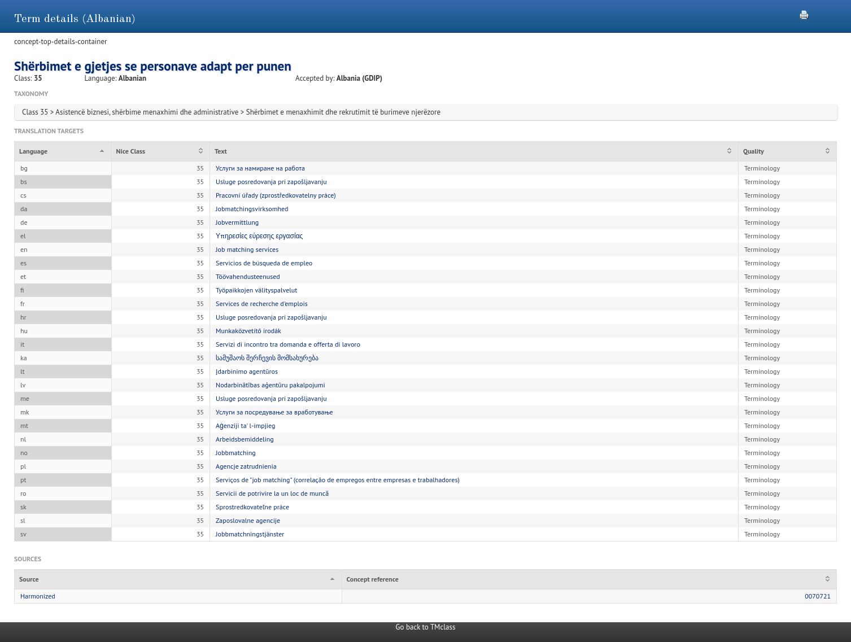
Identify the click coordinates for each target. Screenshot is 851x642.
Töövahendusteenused (248, 276)
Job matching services (247, 249)
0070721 (818, 596)
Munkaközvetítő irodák (248, 330)
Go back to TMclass (426, 627)
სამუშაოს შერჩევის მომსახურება (267, 357)
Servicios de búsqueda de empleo (264, 263)
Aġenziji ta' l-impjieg (245, 425)
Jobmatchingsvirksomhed (252, 208)
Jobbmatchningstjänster (250, 534)
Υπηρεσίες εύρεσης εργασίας (259, 236)
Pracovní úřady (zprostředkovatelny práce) (276, 195)
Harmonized (37, 596)
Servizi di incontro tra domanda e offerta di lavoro (288, 344)
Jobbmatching (236, 452)
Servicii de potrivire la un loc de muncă (272, 493)
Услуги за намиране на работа (260, 168)
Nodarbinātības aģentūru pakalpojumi (270, 385)
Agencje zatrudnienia (246, 466)
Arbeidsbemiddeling (245, 439)
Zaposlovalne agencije (248, 520)
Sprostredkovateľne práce (252, 507)
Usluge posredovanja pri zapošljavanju (271, 181)
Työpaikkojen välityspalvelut (256, 290)
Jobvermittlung (237, 222)
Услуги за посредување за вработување (274, 412)
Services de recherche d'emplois (262, 303)
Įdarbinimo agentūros (247, 371)
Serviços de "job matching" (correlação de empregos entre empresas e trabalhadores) (338, 479)
